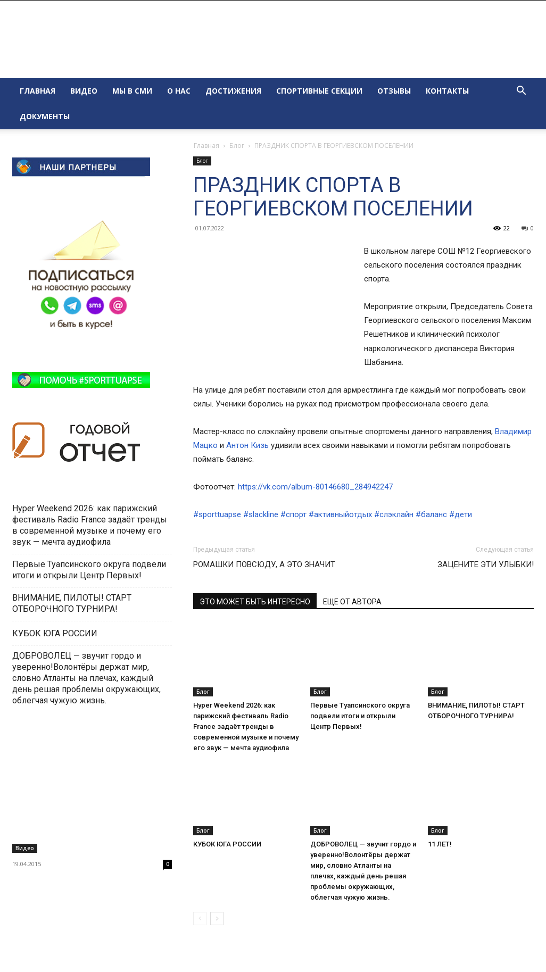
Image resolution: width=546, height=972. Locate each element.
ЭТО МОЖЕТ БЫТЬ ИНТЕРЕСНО (255, 601)
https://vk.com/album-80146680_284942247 (315, 487)
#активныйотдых (340, 514)
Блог (236, 145)
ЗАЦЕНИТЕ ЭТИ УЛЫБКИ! (485, 564)
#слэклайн (393, 514)
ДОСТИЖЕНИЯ (233, 91)
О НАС (179, 91)
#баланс (431, 514)
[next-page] (217, 918)
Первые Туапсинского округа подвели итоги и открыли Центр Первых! (360, 715)
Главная (206, 145)
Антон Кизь (247, 445)
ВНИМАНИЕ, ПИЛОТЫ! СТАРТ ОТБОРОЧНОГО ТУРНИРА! (71, 603)
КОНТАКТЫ (447, 91)
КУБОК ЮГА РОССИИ (228, 844)
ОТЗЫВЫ (394, 91)
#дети (460, 514)
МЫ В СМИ (132, 91)
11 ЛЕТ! (440, 844)
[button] (521, 92)
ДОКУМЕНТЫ (45, 116)
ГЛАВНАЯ (37, 91)
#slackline (260, 514)
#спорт (293, 514)
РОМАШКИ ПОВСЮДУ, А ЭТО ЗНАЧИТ (264, 564)
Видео (24, 848)
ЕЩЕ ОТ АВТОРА (352, 601)
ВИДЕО (83, 91)
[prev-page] (199, 918)
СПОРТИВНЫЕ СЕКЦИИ (319, 91)
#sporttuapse (217, 514)
